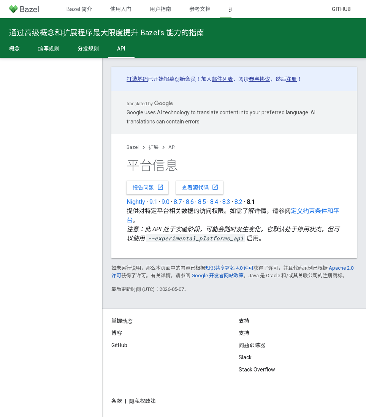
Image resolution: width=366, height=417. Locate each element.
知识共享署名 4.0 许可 (229, 268)
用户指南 (160, 9)
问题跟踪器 (252, 345)
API (172, 147)
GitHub (341, 9)
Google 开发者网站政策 (218, 275)
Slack (245, 357)
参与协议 (259, 79)
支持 (244, 333)
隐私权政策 (142, 401)
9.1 (153, 201)
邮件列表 (222, 79)
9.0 (166, 201)
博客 (116, 333)
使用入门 (121, 9)
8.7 (178, 201)
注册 (291, 79)
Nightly (136, 201)
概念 (14, 49)
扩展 (153, 147)
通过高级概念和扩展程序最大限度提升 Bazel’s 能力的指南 (106, 32)
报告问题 (148, 187)
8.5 (202, 201)
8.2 (238, 201)
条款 (116, 401)
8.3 (226, 201)
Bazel (133, 147)
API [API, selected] (121, 49)
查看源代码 (200, 187)
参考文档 (200, 9)
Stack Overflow (257, 369)
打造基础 (137, 79)
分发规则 (88, 49)
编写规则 (48, 49)
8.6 (190, 201)
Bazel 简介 (79, 9)
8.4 (214, 201)
